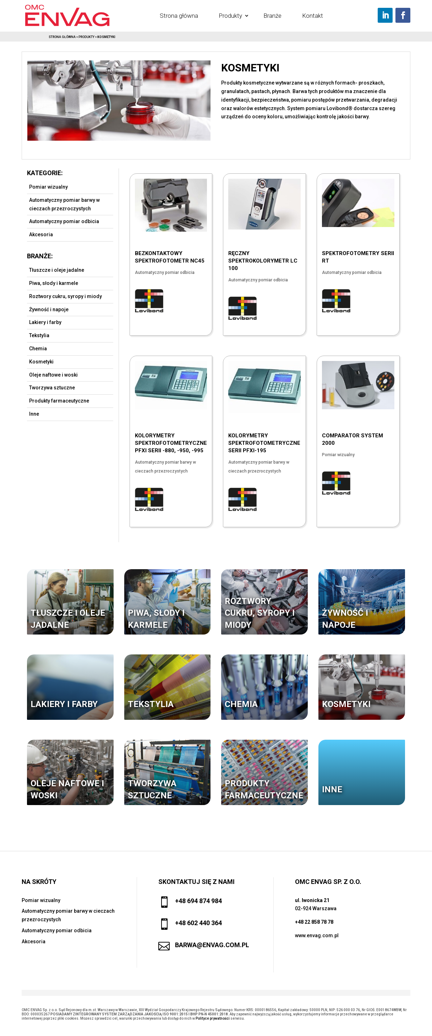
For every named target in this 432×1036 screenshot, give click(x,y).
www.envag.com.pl (317, 935)
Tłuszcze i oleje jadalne (56, 270)
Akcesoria (41, 234)
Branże (272, 15)
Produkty (230, 15)
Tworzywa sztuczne (52, 387)
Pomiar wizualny (48, 187)
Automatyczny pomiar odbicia (64, 221)
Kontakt (312, 15)
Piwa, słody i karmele (53, 283)
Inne (34, 414)
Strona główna (179, 15)
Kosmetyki (41, 362)
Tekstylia (39, 335)
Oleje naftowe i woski (53, 375)
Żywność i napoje (49, 309)
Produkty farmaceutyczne (59, 401)
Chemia (38, 348)
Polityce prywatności (213, 1018)
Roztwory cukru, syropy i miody (65, 296)
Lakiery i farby (45, 322)
